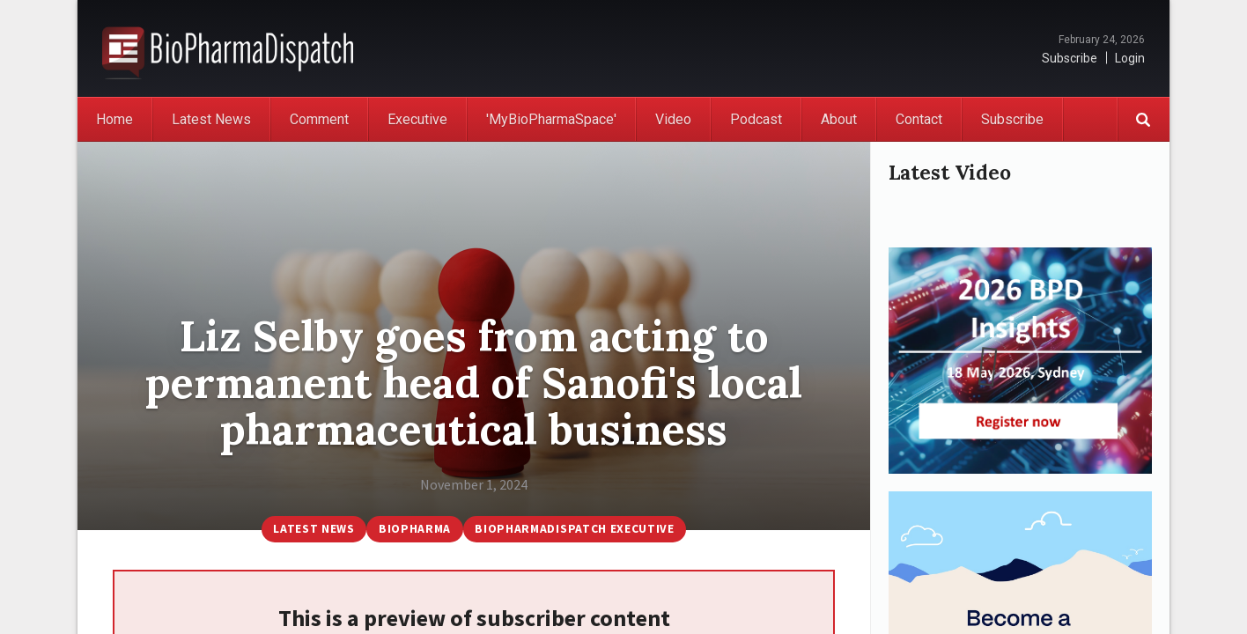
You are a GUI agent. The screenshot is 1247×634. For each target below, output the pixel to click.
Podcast (756, 119)
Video (673, 119)
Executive (417, 119)
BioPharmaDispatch (227, 48)
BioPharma (413, 528)
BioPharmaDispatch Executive (579, 528)
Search (1143, 119)
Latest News (211, 119)
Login (1130, 58)
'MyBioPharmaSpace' (551, 119)
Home (114, 119)
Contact (919, 119)
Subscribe (1069, 58)
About (839, 119)
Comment (319, 119)
